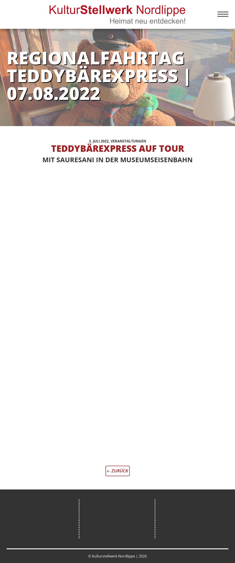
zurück (120, 471)
